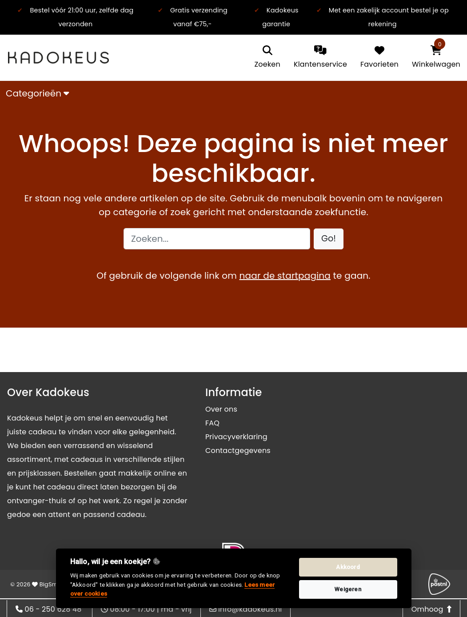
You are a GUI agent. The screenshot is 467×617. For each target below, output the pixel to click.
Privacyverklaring (236, 437)
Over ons (221, 409)
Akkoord (347, 567)
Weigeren (348, 589)
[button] (328, 238)
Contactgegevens (238, 450)
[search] (267, 57)
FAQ (212, 423)
